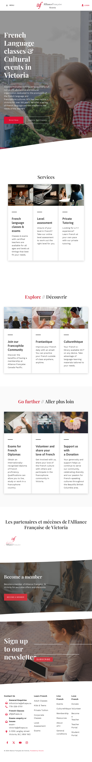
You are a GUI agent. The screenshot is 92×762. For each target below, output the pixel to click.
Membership (63, 713)
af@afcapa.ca (15, 714)
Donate (75, 704)
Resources (62, 718)
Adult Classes (40, 701)
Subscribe (43, 659)
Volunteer (76, 708)
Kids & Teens (40, 705)
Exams (37, 730)
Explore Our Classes (34, 118)
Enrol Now (8, 118)
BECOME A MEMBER (12, 595)
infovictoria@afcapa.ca (20, 703)
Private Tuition (41, 710)
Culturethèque (64, 708)
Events (60, 704)
